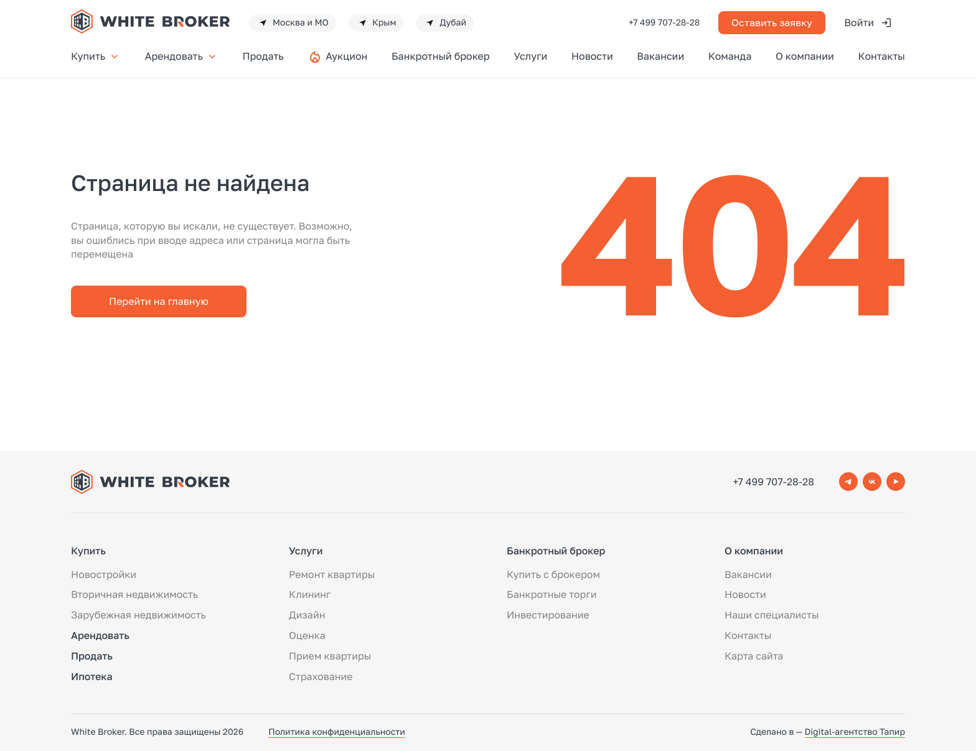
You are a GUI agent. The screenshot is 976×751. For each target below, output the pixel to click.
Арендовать (181, 56)
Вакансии (660, 56)
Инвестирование (548, 615)
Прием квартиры (330, 656)
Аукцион (346, 56)
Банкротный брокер (441, 56)
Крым (376, 23)
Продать (262, 56)
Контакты (881, 56)
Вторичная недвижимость (134, 594)
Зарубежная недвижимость (138, 615)
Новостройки (103, 574)
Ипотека (92, 676)
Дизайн (307, 615)
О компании (805, 56)
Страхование (321, 676)
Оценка (307, 635)
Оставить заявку (771, 22)
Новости (592, 56)
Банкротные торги (552, 594)
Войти (868, 22)
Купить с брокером (553, 574)
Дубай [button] (444, 23)
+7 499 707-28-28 (664, 22)
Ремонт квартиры (332, 574)
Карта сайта (754, 656)
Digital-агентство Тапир (855, 732)
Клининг (310, 594)
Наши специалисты (772, 615)
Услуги (530, 56)
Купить (96, 56)
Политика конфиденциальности (336, 732)
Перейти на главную (159, 301)
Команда (730, 56)
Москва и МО (292, 23)
